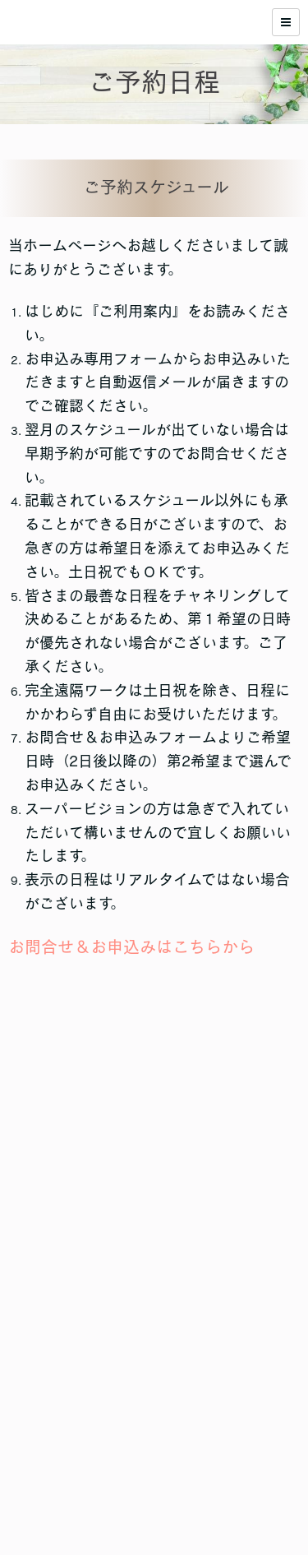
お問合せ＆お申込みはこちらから (131, 946)
